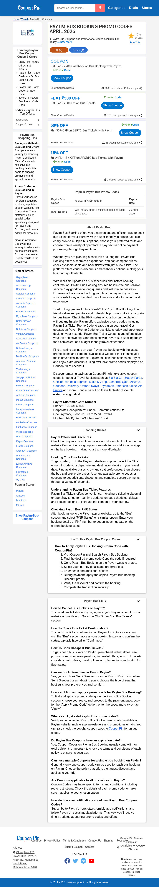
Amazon (20, 495)
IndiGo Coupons (25, 399)
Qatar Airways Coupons (23, 323)
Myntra (20, 490)
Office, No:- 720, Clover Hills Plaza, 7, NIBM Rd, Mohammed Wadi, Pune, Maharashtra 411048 (25, 860)
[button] (100, 8)
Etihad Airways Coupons (24, 465)
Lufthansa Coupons (26, 427)
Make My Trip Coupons (23, 287)
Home (16, 19)
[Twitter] (75, 861)
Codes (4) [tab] (78, 50)
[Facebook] (67, 861)
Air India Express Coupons (25, 305)
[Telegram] (83, 861)
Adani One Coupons (27, 390)
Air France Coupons (27, 343)
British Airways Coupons (24, 350)
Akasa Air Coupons (26, 450)
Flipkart (20, 505)
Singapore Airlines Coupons (26, 379)
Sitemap (108, 840)
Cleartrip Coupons (26, 298)
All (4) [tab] (58, 50)
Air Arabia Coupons (26, 422)
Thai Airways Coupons (23, 371)
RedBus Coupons (25, 311)
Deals (133, 8)
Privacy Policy (52, 840)
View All (20, 480)
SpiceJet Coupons (26, 338)
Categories (116, 8)
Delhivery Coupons (26, 329)
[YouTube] (92, 861)
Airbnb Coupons (24, 404)
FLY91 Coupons (24, 446)
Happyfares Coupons (22, 279)
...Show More (64, 41)
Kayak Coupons (24, 441)
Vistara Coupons (25, 333)
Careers (89, 846)
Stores (147, 8)
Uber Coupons (24, 436)
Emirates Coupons (26, 417)
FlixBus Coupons (25, 385)
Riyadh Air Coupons (26, 316)
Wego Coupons (24, 431)
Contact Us (94, 840)
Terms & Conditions (74, 840)
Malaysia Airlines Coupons (25, 411)
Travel (24, 19)
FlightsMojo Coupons (22, 474)
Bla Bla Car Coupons (27, 356)
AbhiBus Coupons (25, 395)
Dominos (21, 500)
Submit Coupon (74, 846)
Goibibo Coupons (25, 293)
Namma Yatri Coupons (23, 457)
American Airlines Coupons (25, 363)
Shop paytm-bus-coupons (27, 517)
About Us (36, 840)
